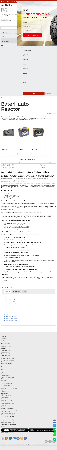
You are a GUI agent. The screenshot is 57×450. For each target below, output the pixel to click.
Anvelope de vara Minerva (10, 318)
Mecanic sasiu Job (5, 418)
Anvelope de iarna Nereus (10, 308)
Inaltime (25, 78)
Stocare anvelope (5, 352)
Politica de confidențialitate (7, 377)
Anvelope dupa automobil (7, 400)
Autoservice (4, 4)
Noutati (2, 370)
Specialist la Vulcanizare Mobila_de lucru (11, 410)
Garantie (25, 73)
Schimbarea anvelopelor (7, 353)
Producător (25, 68)
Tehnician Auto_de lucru (6, 383)
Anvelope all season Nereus (11, 310)
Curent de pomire (27, 45)
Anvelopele (3, 338)
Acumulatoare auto (6, 1)
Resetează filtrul (48, 93)
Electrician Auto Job (6, 386)
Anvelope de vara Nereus (10, 312)
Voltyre (5, 297)
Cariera (12, 4)
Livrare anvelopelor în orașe (7, 403)
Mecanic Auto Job (5, 382)
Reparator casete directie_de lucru (9, 390)
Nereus (5, 306)
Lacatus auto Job (5, 393)
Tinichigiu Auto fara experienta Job (9, 416)
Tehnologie (25, 59)
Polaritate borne (27, 50)
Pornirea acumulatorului (6, 361)
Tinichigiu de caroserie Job (7, 414)
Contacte (3, 374)
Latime (24, 82)
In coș (12, 154)
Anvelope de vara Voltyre (10, 302)
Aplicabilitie (26, 55)
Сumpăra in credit (5, 398)
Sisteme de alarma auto (6, 346)
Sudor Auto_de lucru (6, 411)
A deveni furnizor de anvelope (8, 378)
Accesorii (16, 1)
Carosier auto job (5, 391)
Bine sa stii (3, 405)
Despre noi (3, 369)
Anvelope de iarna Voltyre (10, 300)
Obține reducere (32, 35)
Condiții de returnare (6, 375)
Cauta (33, 93)
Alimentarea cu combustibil (7, 360)
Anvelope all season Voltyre (11, 304)
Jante (2, 340)
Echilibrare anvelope (6, 365)
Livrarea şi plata (4, 397)
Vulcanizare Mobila (5, 350)
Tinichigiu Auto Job (5, 385)
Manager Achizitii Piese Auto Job (8, 408)
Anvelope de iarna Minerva (10, 316)
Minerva (6, 314)
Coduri (24, 64)
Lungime (25, 87)
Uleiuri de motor (5, 341)
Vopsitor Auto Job (5, 380)
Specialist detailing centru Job (8, 413)
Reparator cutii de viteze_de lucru (9, 388)
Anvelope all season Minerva (11, 320)
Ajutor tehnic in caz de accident (8, 357)
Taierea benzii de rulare (6, 355)
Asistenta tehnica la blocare (7, 358)
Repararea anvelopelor (6, 363)
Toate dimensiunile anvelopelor (8, 402)
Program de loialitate (6, 406)
